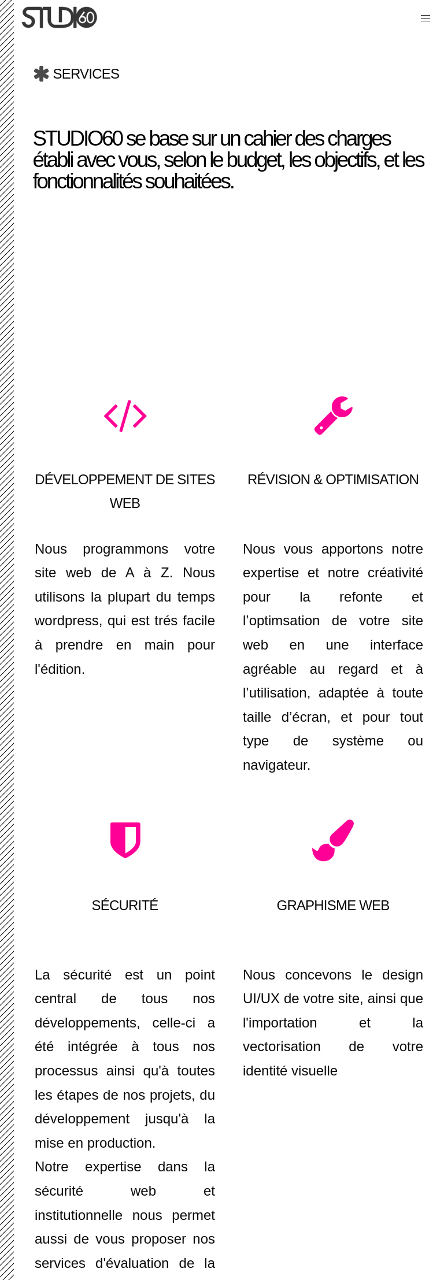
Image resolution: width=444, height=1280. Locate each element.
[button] (425, 18)
